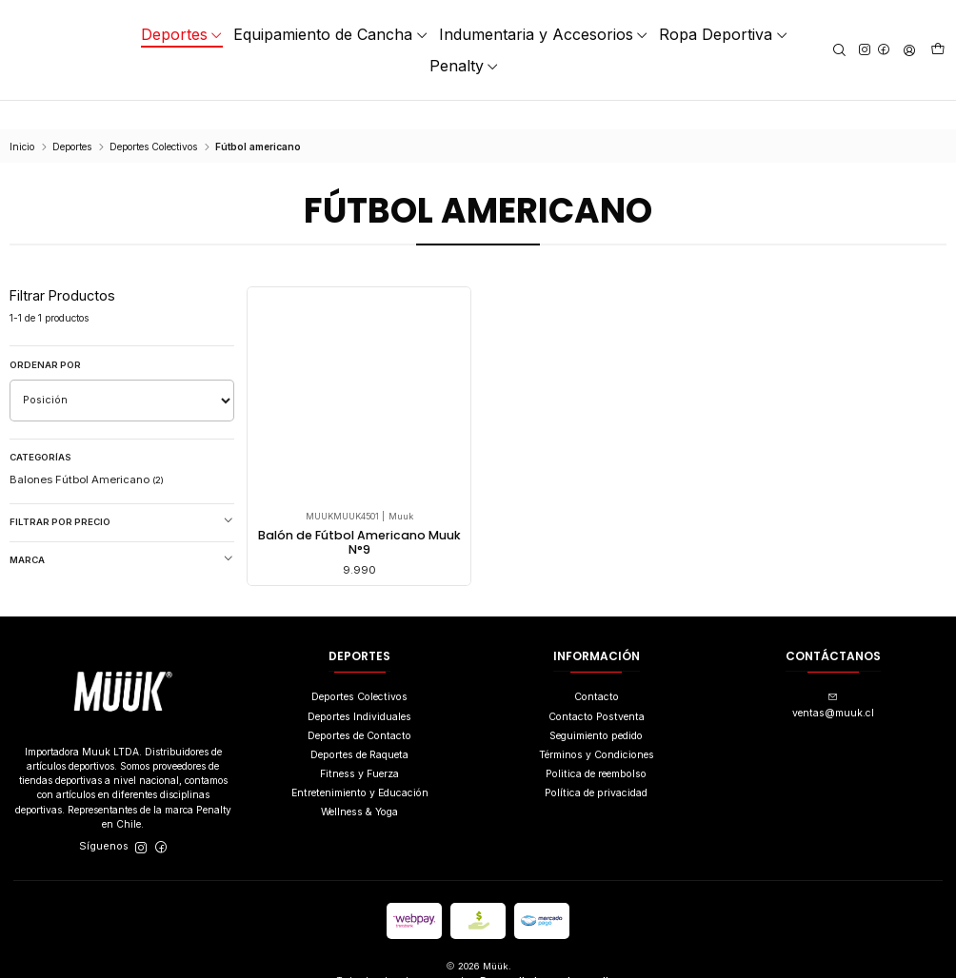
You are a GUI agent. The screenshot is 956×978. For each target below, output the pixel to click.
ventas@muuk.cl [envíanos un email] (833, 680)
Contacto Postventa (596, 690)
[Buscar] (839, 50)
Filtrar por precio (122, 493)
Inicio (22, 118)
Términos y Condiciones (596, 728)
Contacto (596, 671)
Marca (122, 531)
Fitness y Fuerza (359, 747)
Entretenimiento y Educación (359, 766)
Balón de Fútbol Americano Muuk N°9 (359, 515)
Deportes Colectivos (153, 118)
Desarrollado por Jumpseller (549, 954)
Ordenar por (45, 336)
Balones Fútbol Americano (87, 451)
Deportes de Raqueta (359, 728)
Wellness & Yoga (359, 786)
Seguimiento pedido (596, 709)
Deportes (71, 118)
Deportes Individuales (359, 690)
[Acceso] (909, 50)
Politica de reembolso (596, 747)
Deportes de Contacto (359, 709)
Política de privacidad (596, 766)
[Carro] (937, 50)
